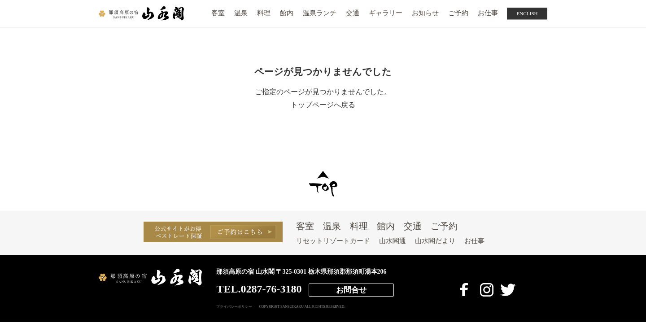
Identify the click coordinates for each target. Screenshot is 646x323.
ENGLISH (526, 13)
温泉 (241, 13)
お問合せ (351, 290)
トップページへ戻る (323, 105)
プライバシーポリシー (234, 307)
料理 (264, 13)
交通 (352, 13)
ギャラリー (385, 13)
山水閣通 (392, 240)
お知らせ (425, 13)
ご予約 (458, 13)
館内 (286, 13)
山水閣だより (435, 240)
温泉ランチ (319, 13)
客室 (218, 13)
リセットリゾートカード (333, 240)
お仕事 (488, 13)
